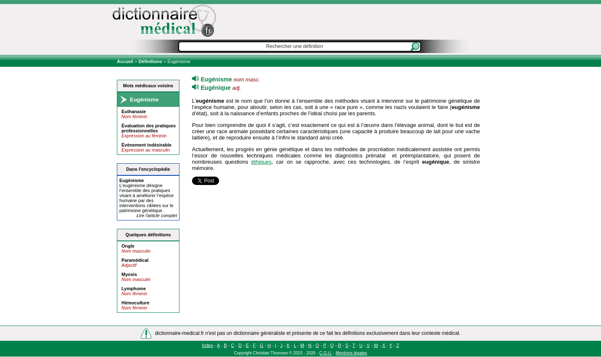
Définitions (150, 61)
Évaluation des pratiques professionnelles (148, 128)
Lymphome (133, 288)
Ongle (127, 245)
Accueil (125, 61)
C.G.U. (325, 353)
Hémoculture (135, 302)
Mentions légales (351, 353)
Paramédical (135, 260)
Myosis (129, 274)
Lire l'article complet (156, 215)
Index (207, 345)
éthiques (261, 162)
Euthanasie (133, 111)
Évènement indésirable (146, 144)
